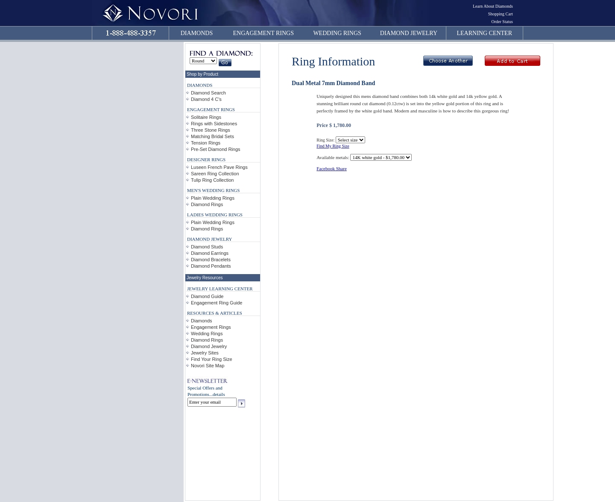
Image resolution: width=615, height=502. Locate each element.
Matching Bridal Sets (212, 136)
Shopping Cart (500, 14)
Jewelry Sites (205, 352)
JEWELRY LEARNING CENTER (220, 288)
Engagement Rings (211, 327)
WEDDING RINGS (337, 33)
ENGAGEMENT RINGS (263, 33)
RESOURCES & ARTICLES (214, 313)
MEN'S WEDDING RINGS (213, 190)
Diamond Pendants (211, 266)
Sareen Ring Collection (215, 173)
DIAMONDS (197, 33)
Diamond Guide (207, 296)
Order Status (502, 21)
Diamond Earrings (209, 253)
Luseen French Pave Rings (219, 167)
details (219, 394)
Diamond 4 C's (206, 99)
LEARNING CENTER (484, 33)
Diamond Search (208, 92)
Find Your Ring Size (211, 359)
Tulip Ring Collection (212, 180)
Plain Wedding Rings (212, 198)
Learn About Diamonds (493, 6)
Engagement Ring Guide (216, 302)
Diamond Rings (207, 204)
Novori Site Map (207, 365)
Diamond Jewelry (209, 346)
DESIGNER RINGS (206, 159)
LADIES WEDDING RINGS (215, 214)
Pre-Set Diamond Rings (215, 149)
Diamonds (201, 320)
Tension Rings (205, 142)
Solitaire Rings (206, 117)
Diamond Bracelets (211, 259)
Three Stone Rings (210, 130)
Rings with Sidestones (214, 123)
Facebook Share (331, 168)
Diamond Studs (207, 246)
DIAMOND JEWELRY (408, 33)
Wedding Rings (207, 333)
